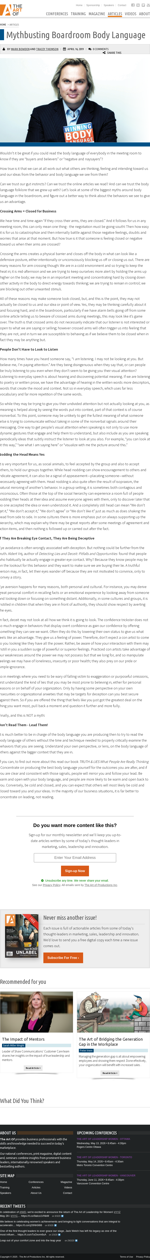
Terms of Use (126, 1257)
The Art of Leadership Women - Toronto (104, 1157)
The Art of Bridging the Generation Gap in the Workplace (111, 1042)
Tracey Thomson (47, 49)
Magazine (97, 14)
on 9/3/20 (56, 1216)
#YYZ (117, 1212)
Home (79, 5)
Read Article (33, 1068)
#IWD (22, 1212)
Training (78, 14)
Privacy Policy (51, 885)
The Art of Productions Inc (101, 885)
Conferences (57, 14)
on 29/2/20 (69, 1241)
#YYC (14, 1215)
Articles (115, 14)
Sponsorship (93, 5)
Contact (122, 5)
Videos (130, 14)
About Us (36, 1192)
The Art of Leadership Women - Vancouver (106, 1175)
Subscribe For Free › (63, 958)
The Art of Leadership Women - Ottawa (103, 1139)
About (144, 14)
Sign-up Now (75, 871)
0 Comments (101, 49)
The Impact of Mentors (23, 1039)
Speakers (109, 5)
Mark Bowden (20, 49)
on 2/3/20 (53, 1235)
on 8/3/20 (49, 1225)
